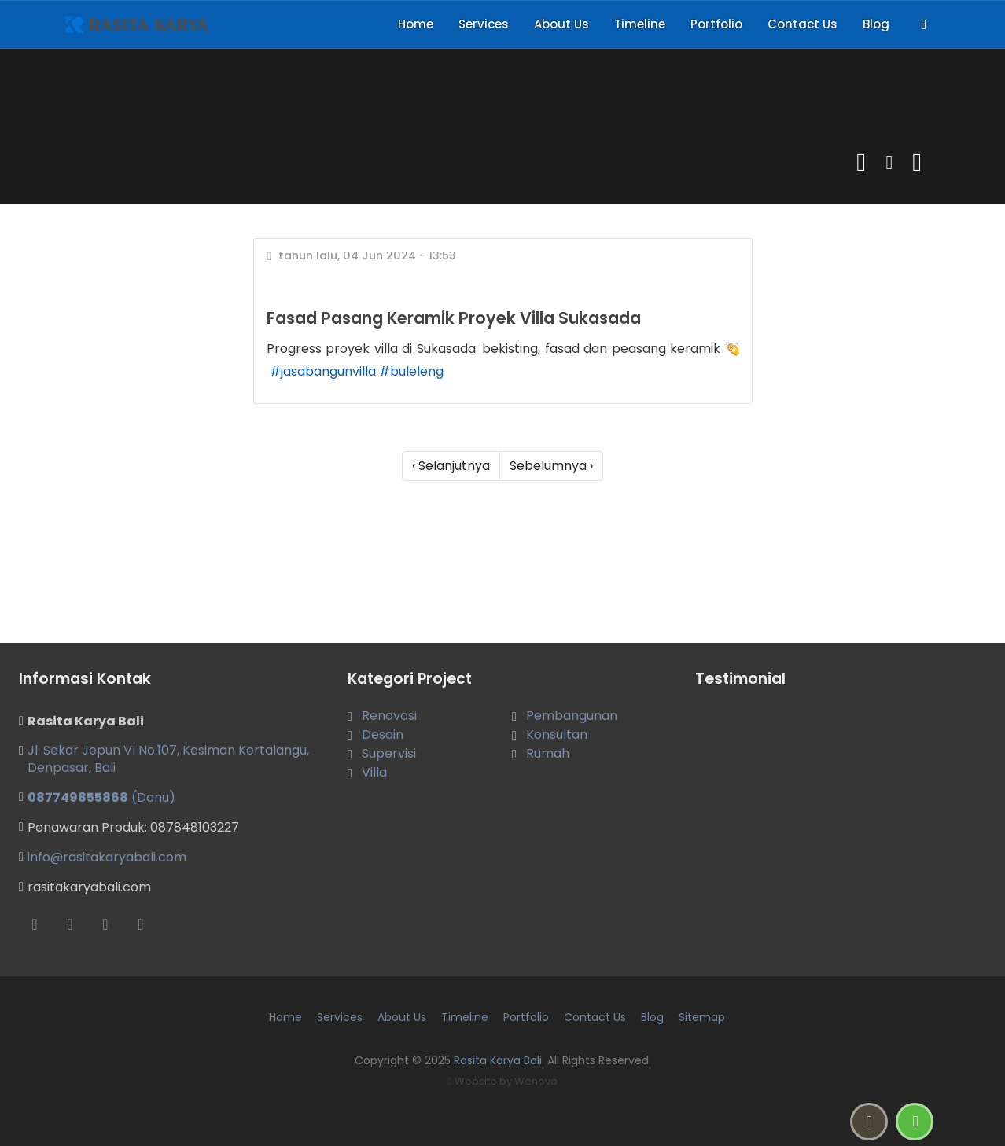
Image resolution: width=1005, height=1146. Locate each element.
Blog (876, 24)
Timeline (639, 24)
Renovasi (389, 716)
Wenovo (536, 1081)
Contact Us (803, 24)
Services (483, 24)
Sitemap (702, 1017)
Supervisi (389, 753)
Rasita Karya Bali (498, 1060)
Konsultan (556, 734)
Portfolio (716, 24)
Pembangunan (571, 716)
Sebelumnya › (551, 466)
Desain (382, 734)
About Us (561, 24)
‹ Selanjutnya (451, 466)
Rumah (547, 753)
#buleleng (411, 371)
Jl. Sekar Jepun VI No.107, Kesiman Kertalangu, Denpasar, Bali (168, 759)
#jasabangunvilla (323, 371)
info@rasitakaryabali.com (107, 857)
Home (415, 24)
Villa (374, 772)
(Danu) (101, 797)
